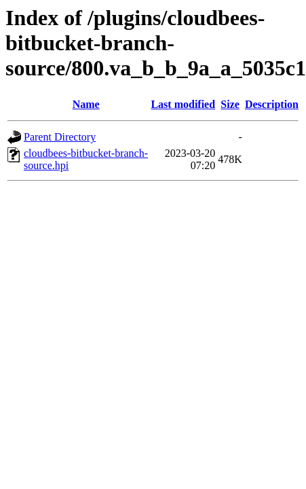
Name (86, 104)
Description (272, 104)
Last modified (183, 104)
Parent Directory (60, 137)
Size (230, 104)
